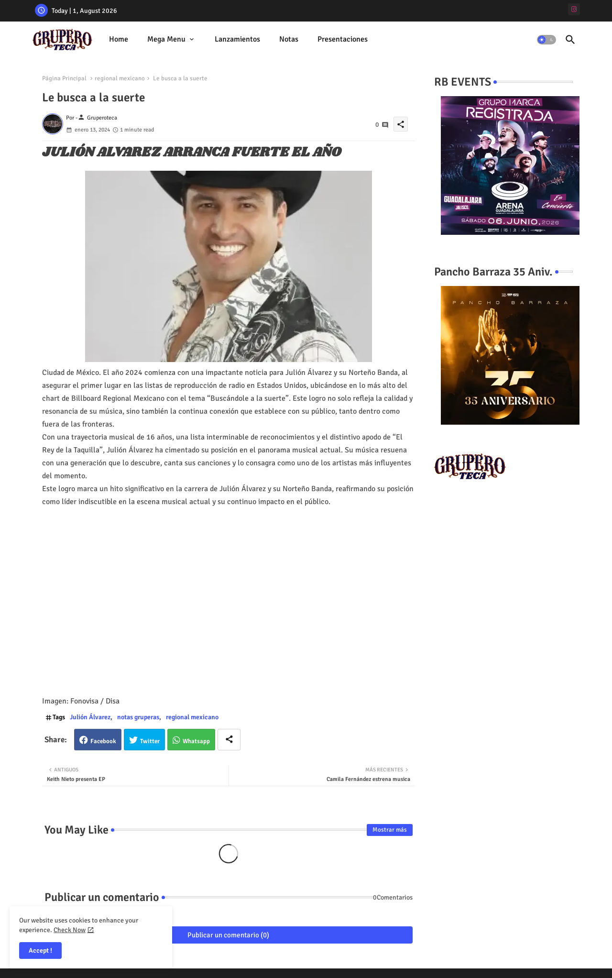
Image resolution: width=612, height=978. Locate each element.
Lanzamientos (237, 39)
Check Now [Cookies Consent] (70, 930)
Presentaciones (342, 39)
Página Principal (64, 78)
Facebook (103, 741)
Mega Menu (166, 39)
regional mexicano (120, 78)
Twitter (150, 741)
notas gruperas (138, 717)
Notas (288, 39)
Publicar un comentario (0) (228, 935)
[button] (546, 39)
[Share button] (229, 739)
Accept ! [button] (40, 950)
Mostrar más (389, 830)
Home (118, 39)
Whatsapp (196, 741)
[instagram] (574, 9)
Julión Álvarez (90, 717)
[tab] (118, 39)
